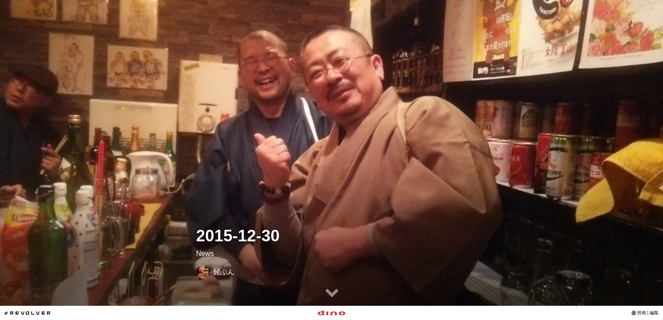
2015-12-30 (238, 236)
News (205, 253)
